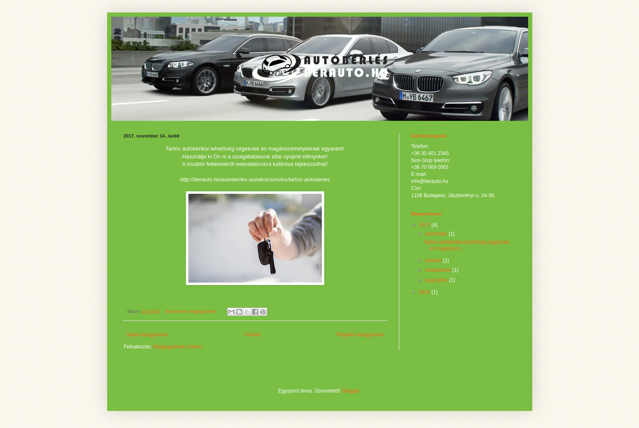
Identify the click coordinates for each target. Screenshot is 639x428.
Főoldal (252, 335)
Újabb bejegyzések (147, 335)
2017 (425, 225)
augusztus (437, 280)
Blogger (351, 391)
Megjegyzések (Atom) (177, 347)
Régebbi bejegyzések (360, 335)
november (437, 234)
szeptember (438, 270)
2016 (425, 292)
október (434, 260)
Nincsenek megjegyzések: (191, 311)
